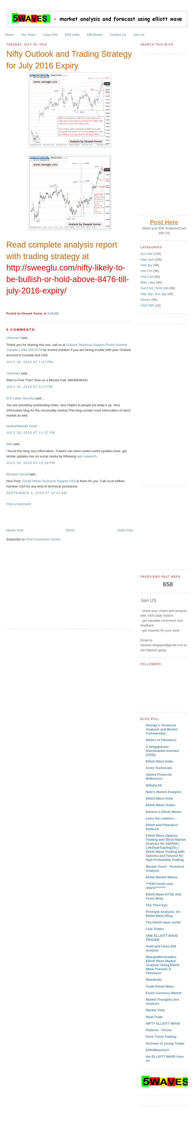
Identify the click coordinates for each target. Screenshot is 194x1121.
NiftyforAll (154, 785)
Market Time (155, 1010)
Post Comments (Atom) (43, 539)
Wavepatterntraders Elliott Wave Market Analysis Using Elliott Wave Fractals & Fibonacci (162, 965)
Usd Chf (146, 271)
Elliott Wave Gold (159, 798)
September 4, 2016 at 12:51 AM (36, 493)
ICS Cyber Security (20, 398)
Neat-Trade (154, 1017)
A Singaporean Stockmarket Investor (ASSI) (162, 751)
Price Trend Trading (161, 1036)
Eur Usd (146, 254)
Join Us (138, 35)
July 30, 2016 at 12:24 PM (30, 463)
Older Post (125, 530)
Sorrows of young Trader (165, 1043)
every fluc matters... (161, 818)
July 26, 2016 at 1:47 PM (29, 362)
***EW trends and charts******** (159, 886)
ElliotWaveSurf (157, 1050)
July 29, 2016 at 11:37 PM (30, 432)
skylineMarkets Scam (21, 426)
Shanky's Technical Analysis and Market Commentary (162, 729)
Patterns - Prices (159, 1030)
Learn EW (50, 35)
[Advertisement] (65, 516)
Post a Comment (18, 504)
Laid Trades (155, 929)
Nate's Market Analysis (163, 792)
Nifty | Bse (148, 282)
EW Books (95, 35)
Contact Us (118, 35)
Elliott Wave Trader (160, 805)
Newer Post (14, 530)
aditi (9, 444)
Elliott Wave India (159, 761)
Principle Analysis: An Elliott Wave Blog (163, 914)
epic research (87, 456)
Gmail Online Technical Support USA (49, 481)
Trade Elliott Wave (160, 986)
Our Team (28, 35)
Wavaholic (154, 979)
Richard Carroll (17, 474)
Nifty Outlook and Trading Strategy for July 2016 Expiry (69, 59)
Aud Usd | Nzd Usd (154, 288)
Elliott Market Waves (162, 877)
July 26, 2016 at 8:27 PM (29, 387)
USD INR (147, 305)
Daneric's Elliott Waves (164, 812)
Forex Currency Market (164, 993)
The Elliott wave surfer (163, 922)
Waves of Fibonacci (161, 740)
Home (9, 35)
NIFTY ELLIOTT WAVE (163, 1023)
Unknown (13, 338)
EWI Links (72, 35)
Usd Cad (147, 277)
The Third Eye (156, 905)
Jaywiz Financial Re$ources (159, 776)
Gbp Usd (147, 259)
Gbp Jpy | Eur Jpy (153, 294)
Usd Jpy (146, 265)
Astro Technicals (159, 768)
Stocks (145, 300)
